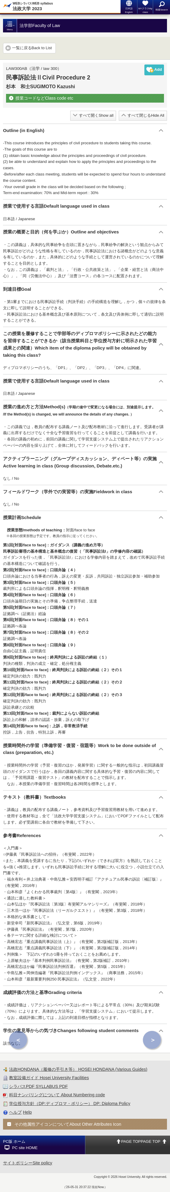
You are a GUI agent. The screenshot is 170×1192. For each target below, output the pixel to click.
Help (27, 1112)
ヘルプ (15, 1112)
